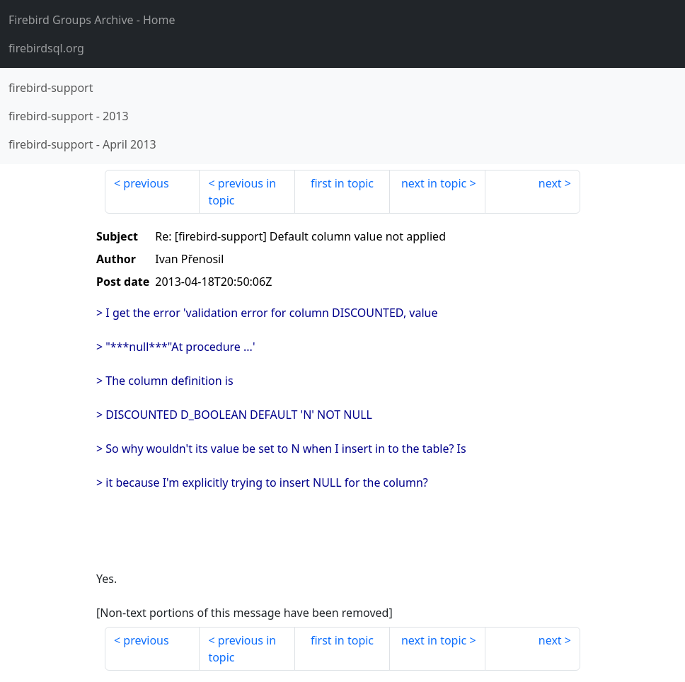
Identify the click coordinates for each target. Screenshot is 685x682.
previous (145, 183)
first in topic (342, 183)
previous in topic (242, 191)
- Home (91, 20)
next (550, 183)
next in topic (433, 183)
